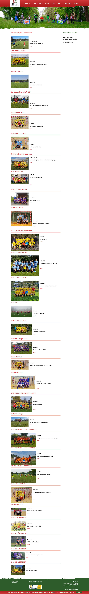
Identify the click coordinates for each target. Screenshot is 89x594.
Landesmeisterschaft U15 (20, 92)
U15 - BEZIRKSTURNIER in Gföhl (23, 393)
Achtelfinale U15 (17, 71)
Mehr (31, 46)
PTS (59, 3)
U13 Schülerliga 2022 (19, 189)
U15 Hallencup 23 (17, 113)
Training (14, 302)
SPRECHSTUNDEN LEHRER (70, 39)
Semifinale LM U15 (18, 51)
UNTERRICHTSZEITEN (68, 42)
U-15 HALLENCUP (18, 484)
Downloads (67, 3)
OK (79, 592)
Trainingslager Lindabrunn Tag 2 (23, 448)
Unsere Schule (37, 3)
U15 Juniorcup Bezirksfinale (21, 231)
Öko (53, 3)
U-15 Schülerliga (17, 171)
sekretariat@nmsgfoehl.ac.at (71, 589)
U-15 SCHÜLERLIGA (18, 518)
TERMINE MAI (66, 41)
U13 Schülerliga (17, 414)
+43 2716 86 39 (75, 584)
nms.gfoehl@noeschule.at (72, 585)
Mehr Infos (71, 592)
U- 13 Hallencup (17, 373)
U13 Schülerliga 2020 (19, 339)
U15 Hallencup (16, 357)
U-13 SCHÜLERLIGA (18, 533)
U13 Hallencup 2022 (18, 133)
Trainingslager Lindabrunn (21, 33)
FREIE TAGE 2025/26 (68, 37)
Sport (47, 3)
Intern (76, 3)
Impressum (14, 582)
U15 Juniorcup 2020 (18, 321)
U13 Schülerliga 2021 (19, 252)
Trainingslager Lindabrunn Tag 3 (23, 429)
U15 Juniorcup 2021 (18, 277)
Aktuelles (27, 3)
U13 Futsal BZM (17, 207)
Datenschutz (15, 581)
